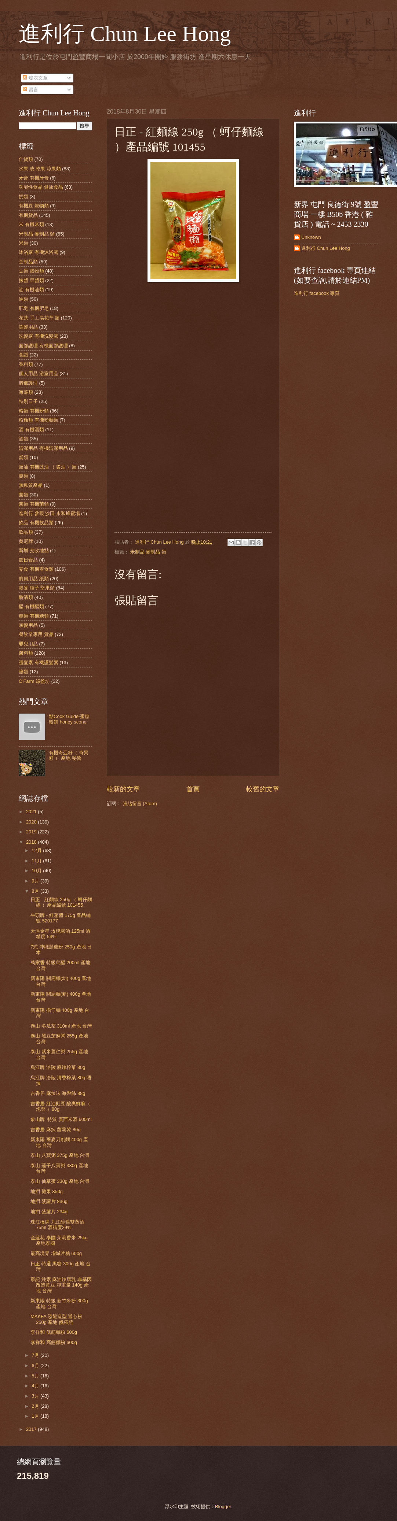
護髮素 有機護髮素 (38, 662)
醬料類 (26, 653)
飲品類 (26, 532)
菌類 (23, 494)
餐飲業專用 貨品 (36, 634)
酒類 (23, 438)
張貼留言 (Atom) (140, 803)
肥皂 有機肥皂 (34, 308)
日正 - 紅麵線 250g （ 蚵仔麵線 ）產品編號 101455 (61, 902)
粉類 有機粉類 (34, 411)
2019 (32, 831)
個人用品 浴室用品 (38, 373)
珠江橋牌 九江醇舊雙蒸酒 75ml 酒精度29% (57, 1224)
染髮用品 (28, 327)
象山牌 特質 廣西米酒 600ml (60, 1119)
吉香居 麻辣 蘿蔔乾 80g (55, 1129)
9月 (36, 881)
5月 (36, 1375)
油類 (23, 299)
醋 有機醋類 (31, 606)
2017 (32, 1429)
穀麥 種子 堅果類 (37, 588)
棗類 (23, 476)
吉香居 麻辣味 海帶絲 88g (57, 1093)
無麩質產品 (31, 485)
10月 (37, 870)
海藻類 (26, 392)
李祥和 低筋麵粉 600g (53, 1332)
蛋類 (23, 457)
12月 (37, 850)
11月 (37, 860)
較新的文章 (123, 789)
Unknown (311, 237)
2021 (32, 811)
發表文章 (35, 78)
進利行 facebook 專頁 (316, 293)
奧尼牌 (26, 541)
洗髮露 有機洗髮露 (38, 336)
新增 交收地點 (34, 550)
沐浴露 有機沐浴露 (38, 252)
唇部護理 (28, 383)
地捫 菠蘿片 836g (49, 1201)
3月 (36, 1396)
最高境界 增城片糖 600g (56, 1253)
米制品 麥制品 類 (148, 552)
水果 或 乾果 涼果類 (40, 168)
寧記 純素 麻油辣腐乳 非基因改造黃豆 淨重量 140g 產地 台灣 (61, 1285)
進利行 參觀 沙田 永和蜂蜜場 (49, 513)
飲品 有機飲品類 (36, 522)
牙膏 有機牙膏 (34, 178)
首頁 (193, 789)
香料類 (26, 364)
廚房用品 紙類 (34, 578)
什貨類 (26, 159)
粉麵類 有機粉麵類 (38, 420)
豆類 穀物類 (31, 271)
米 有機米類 (31, 224)
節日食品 (28, 560)
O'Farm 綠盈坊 (34, 681)
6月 (36, 1365)
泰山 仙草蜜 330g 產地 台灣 (59, 1181)
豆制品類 (28, 261)
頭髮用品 (28, 625)
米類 (23, 243)
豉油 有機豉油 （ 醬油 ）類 (47, 467)
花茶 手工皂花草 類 (39, 318)
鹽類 (23, 671)
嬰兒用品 (28, 644)
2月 (36, 1406)
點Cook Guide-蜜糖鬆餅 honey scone (69, 719)
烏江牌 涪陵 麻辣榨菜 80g (57, 1067)
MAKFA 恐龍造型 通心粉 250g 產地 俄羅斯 (56, 1319)
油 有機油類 (31, 289)
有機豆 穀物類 (34, 205)
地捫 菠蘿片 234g (49, 1211)
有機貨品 (28, 215)
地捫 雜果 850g (46, 1191)
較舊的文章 (262, 789)
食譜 (23, 355)
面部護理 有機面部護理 (43, 345)
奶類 (23, 196)
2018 (32, 842)
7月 (36, 1355)
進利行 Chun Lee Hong (125, 34)
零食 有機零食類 (36, 569)
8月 (36, 891)
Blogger (223, 1506)
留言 (30, 89)
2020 (32, 822)
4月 (36, 1385)
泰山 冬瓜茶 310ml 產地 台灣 (60, 1026)
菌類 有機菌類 (34, 504)
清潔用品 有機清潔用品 (43, 448)
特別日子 (28, 401)
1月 (36, 1416)
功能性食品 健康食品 (41, 187)
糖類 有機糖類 (34, 616)
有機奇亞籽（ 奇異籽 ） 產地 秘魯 (68, 755)
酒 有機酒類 (31, 429)
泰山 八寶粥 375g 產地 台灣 (59, 1155)
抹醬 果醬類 (31, 280)
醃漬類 (26, 597)
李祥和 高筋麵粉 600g (53, 1342)
